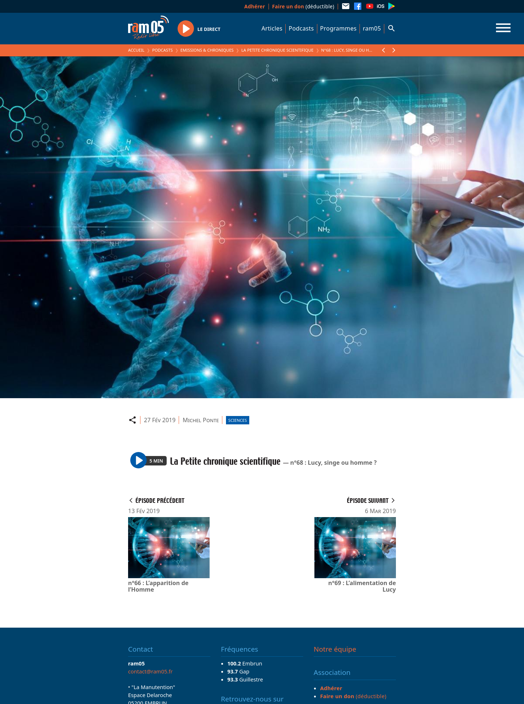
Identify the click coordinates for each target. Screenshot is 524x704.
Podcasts (301, 28)
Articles (272, 28)
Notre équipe (335, 649)
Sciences (237, 420)
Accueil (136, 50)
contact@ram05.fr (150, 671)
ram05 (372, 28)
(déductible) (303, 6)
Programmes (338, 28)
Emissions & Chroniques (207, 50)
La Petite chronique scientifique (277, 50)
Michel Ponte (201, 420)
